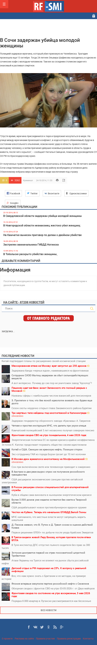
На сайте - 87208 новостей (23, 302)
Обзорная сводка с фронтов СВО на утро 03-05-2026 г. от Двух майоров (53, 588)
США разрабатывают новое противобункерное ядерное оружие (49, 507)
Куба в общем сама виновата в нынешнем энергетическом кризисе (52, 494)
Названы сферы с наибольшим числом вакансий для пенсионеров (51, 395)
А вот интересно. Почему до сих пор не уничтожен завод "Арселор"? (52, 383)
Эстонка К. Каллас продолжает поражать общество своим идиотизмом (44, 444)
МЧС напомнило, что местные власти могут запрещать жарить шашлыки (49, 518)
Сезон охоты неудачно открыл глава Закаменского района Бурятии (52, 408)
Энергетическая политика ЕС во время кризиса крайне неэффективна (53, 439)
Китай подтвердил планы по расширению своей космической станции (44, 360)
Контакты (88, 638)
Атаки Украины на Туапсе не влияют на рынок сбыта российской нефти (45, 562)
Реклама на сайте (24, 638)
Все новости (48, 610)
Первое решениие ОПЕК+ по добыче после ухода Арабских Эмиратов (52, 532)
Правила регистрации (69, 638)
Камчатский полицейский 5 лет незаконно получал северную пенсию (53, 430)
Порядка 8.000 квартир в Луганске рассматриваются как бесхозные (51, 600)
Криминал (28, 180)
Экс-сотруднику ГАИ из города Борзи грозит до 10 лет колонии (49, 454)
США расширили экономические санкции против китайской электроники (42, 481)
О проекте (7, 638)
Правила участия (45, 638)
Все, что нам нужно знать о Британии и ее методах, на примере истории (44, 577)
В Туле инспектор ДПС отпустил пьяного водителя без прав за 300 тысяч (46, 546)
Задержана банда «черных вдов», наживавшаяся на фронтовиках (50, 370)
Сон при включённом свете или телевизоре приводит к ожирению (51, 466)
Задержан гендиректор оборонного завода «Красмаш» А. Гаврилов (51, 420)
